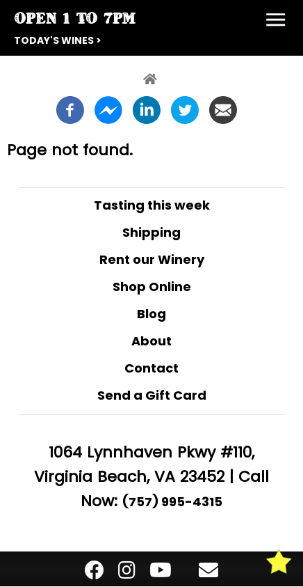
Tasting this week (152, 205)
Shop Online (152, 286)
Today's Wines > (57, 40)
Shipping (151, 232)
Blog (151, 313)
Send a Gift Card (151, 395)
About (151, 341)
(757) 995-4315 (172, 501)
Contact (151, 368)
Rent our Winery (151, 259)
